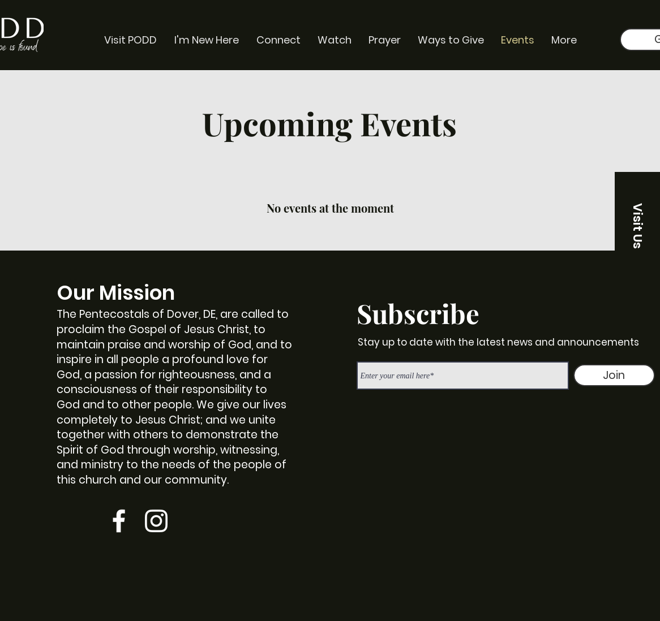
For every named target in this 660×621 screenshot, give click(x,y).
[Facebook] (119, 521)
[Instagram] (156, 521)
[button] (637, 225)
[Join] (614, 375)
